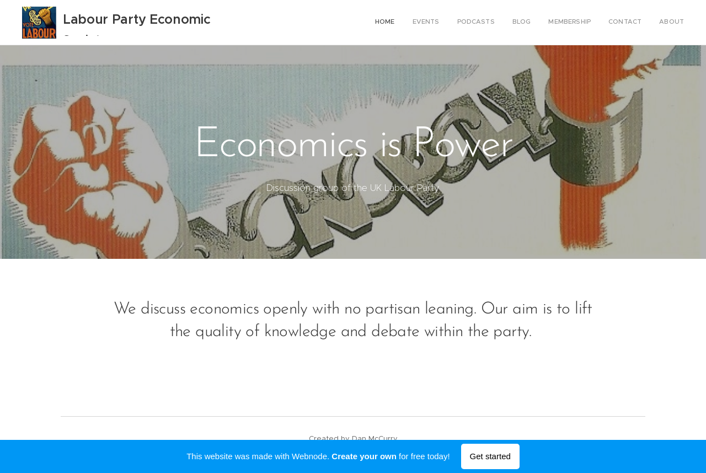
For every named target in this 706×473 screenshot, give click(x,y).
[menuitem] (581, 22)
